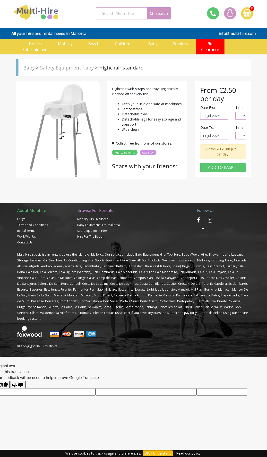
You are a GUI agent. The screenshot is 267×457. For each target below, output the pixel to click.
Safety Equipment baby (67, 67)
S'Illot (178, 307)
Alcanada (240, 260)
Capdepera (189, 278)
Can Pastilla (155, 278)
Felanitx (66, 289)
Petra (215, 295)
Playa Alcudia (230, 295)
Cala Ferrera (48, 272)
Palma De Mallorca (161, 295)
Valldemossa (49, 312)
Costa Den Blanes (152, 283)
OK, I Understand (157, 453)
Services (181, 43)
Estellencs (51, 289)
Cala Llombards (104, 272)
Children (124, 43)
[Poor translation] (18, 384)
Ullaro (34, 312)
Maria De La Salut (40, 295)
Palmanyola (201, 295)
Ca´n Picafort (215, 266)
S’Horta (53, 307)
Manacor (224, 289)
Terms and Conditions (32, 225)
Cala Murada (188, 272)
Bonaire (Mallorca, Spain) (163, 266)
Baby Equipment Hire (150, 254)
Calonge (80, 278)
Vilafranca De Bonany (75, 312)
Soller (197, 307)
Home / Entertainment (35, 46)
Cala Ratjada (217, 272)
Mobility (67, 43)
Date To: (207, 127)
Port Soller (111, 301)
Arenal (58, 266)
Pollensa (37, 301)
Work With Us (26, 236)
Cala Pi (202, 272)
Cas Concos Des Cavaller (216, 278)
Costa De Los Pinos (124, 283)
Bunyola (198, 266)
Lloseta (140, 289)
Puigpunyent (26, 307)
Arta (78, 266)
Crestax (183, 283)
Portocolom (167, 301)
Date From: (209, 107)
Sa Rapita (94, 307)
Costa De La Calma (95, 283)
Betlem (121, 266)
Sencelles (165, 307)
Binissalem (136, 266)
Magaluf (183, 289)
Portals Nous (129, 301)
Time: (239, 107)
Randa (41, 307)
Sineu (187, 307)
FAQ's (21, 219)
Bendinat (108, 266)
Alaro (228, 260)
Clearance (210, 47)
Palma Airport (137, 295)
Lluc (158, 289)
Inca (131, 289)
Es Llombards (238, 283)
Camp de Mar (106, 278)
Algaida (34, 266)
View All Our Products (145, 260)
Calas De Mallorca (59, 278)
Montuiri (73, 295)
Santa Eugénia (113, 307)
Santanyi (151, 307)
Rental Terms (26, 231)
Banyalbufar (91, 266)
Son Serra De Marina (218, 307)
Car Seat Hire (52, 260)
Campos (140, 278)
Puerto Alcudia (205, 301)
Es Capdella (218, 283)
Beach (95, 43)
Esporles (36, 289)
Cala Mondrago (166, 272)
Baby (152, 43)
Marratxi (60, 295)
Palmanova (184, 295)
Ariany (69, 266)
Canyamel (172, 278)
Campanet (125, 278)
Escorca (22, 289)
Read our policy (188, 453)
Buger (186, 266)
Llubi (150, 289)
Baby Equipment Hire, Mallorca (98, 225)
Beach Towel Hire (194, 254)
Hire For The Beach (90, 236)
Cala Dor (32, 272)
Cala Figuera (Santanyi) (75, 272)
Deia (194, 283)
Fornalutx (96, 289)
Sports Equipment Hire (111, 260)
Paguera (120, 295)
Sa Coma (66, 307)
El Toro (204, 283)
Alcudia (22, 266)
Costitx (172, 283)
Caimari (230, 266)
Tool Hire (173, 254)
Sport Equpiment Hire (92, 231)
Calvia (91, 278)
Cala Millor (146, 272)
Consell (75, 283)
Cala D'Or (148, 152)
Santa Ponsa (134, 307)
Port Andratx (69, 301)
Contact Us (24, 242)
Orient (107, 295)
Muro (98, 295)
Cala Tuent (37, 278)
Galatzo (110, 289)
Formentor (80, 289)
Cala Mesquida (127, 272)
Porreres (51, 301)
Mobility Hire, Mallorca (92, 219)
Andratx (46, 266)
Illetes (122, 289)
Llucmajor (169, 289)
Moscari (86, 295)
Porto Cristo (148, 301)
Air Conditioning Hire (79, 260)
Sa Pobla (80, 307)
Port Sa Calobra (90, 301)
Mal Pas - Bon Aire (204, 289)
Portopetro (185, 301)
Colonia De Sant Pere (52, 283)
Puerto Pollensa (124, 152)
